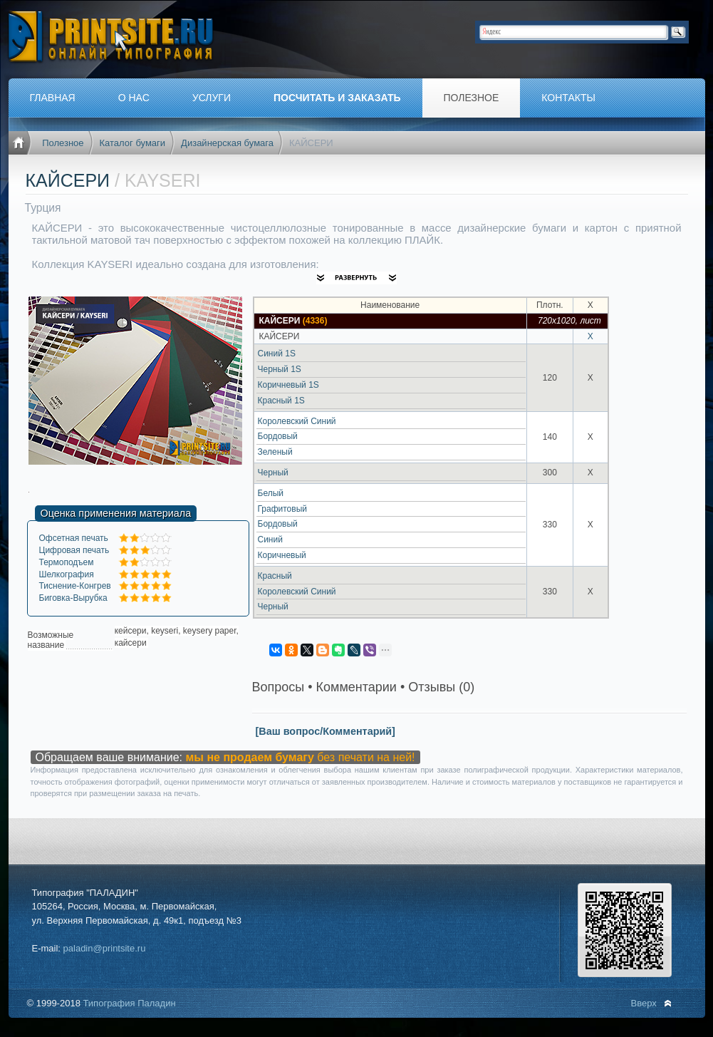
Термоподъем (66, 562)
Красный (275, 576)
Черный (273, 473)
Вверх (644, 1003)
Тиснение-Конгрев (75, 586)
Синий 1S (277, 353)
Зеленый (275, 452)
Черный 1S (279, 369)
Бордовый (278, 436)
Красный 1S (281, 401)
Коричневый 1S (288, 385)
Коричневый (282, 555)
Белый (270, 493)
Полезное (62, 143)
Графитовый (283, 509)
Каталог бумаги (133, 143)
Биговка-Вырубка (73, 598)
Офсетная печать (73, 538)
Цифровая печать (74, 550)
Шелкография (66, 574)
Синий (270, 540)
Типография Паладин (129, 1003)
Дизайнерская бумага (227, 143)
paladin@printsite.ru (104, 948)
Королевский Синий (297, 421)
